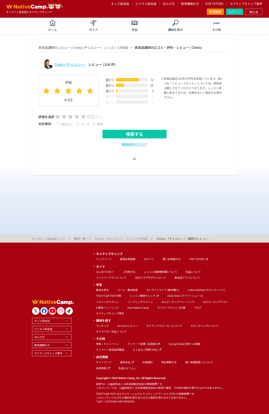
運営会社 (127, 362)
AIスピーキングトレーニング (178, 302)
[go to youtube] (52, 311)
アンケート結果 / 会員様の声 (143, 344)
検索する (134, 134)
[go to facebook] (44, 311)
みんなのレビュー (127, 325)
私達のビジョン (127, 368)
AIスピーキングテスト (215, 302)
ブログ (197, 307)
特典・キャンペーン (107, 344)
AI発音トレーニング (107, 307)
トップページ (103, 259)
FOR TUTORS (214, 3)
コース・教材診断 (127, 290)
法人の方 (169, 3)
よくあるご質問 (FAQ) (147, 349)
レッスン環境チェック (144, 295)
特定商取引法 (169, 362)
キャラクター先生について (111, 331)
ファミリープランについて (111, 277)
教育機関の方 (190, 3)
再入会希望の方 (172, 259)
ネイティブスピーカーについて (164, 325)
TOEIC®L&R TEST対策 (108, 295)
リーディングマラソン (140, 302)
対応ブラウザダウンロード (150, 277)
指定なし (67, 124)
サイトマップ (103, 362)
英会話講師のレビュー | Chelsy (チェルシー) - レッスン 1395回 (83, 47)
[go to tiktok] (69, 311)
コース (85, 124)
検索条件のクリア (134, 144)
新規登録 (215, 12)
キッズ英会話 (120, 3)
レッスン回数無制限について (160, 272)
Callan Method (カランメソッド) (206, 290)
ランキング (102, 325)
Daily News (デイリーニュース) (185, 295)
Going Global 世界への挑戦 (184, 344)
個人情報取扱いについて (199, 362)
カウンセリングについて (204, 325)
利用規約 (147, 362)
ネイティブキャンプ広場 (171, 307)
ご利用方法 (129, 272)
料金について (193, 272)
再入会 (253, 12)
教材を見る (102, 290)
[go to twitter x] (35, 311)
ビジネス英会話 (145, 3)
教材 (100, 124)
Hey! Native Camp (138, 307)
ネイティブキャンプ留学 (246, 3)
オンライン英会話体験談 (110, 349)
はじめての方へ (105, 272)
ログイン (235, 12)
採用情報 (103, 368)
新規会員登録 (127, 259)
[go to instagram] (60, 311)
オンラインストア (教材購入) (162, 290)
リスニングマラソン (107, 302)
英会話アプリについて (187, 277)
